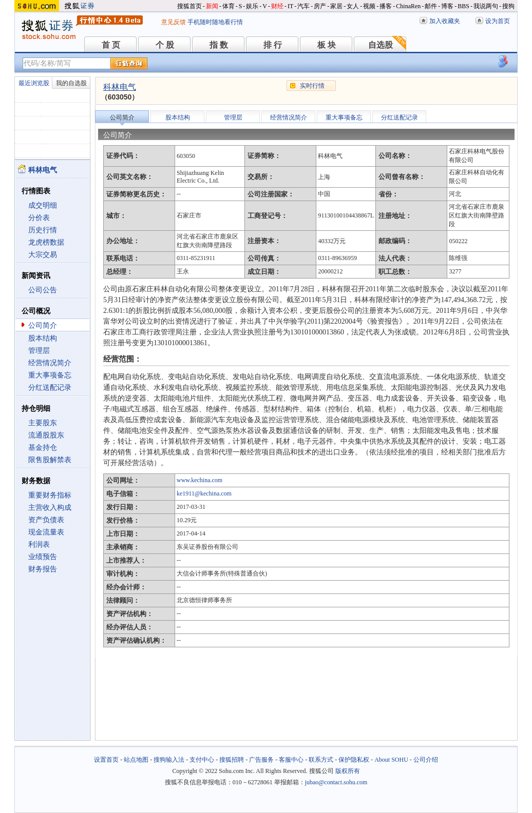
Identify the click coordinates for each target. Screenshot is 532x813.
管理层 (39, 350)
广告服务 (261, 759)
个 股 (165, 45)
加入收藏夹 (444, 21)
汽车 (303, 6)
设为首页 (497, 21)
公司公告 (42, 290)
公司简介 (42, 325)
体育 (228, 6)
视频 (369, 6)
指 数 (219, 45)
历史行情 (42, 230)
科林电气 (119, 87)
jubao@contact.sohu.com (336, 782)
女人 (353, 6)
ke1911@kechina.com (204, 493)
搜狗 (508, 6)
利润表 (39, 544)
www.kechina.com (199, 480)
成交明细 (42, 205)
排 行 (272, 45)
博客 (447, 6)
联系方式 (321, 759)
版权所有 (347, 771)
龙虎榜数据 (46, 242)
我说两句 (485, 6)
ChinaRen (408, 6)
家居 (336, 6)
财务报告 (42, 569)
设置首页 (106, 759)
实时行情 (312, 85)
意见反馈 (173, 22)
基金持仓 (42, 447)
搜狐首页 (189, 6)
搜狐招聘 (231, 759)
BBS (463, 6)
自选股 (380, 45)
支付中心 (201, 759)
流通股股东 (46, 435)
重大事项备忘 (49, 375)
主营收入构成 (49, 507)
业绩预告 (42, 557)
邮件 (431, 6)
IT (290, 6)
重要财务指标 (49, 495)
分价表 (39, 218)
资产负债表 (46, 520)
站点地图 (136, 759)
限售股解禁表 (49, 460)
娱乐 (252, 6)
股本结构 (42, 338)
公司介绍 (425, 759)
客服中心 (291, 759)
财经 (277, 6)
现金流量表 (46, 532)
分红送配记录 (49, 387)
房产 (320, 6)
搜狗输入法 (169, 759)
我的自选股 (71, 83)
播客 (385, 6)
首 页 (111, 45)
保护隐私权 (353, 759)
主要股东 (42, 423)
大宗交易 (42, 255)
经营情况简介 (49, 363)
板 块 (326, 45)
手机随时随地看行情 (215, 22)
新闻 (212, 6)
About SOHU (391, 759)
